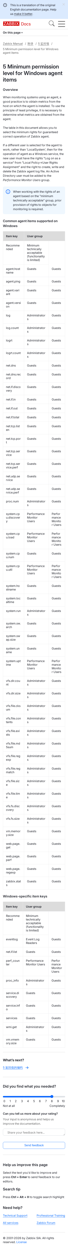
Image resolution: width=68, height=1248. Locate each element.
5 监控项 (43, 43)
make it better (23, 14)
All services (10, 1223)
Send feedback (34, 1145)
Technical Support (15, 1215)
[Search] (52, 24)
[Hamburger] (61, 24)
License (21, 1242)
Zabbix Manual (13, 43)
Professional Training (51, 1215)
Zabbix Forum (46, 1223)
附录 (30, 43)
